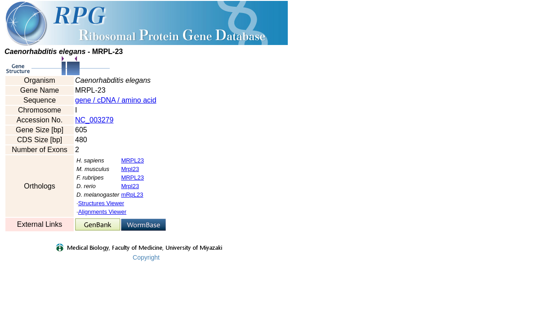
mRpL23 (132, 194)
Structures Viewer (101, 203)
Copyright (146, 257)
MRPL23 (132, 160)
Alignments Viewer (102, 211)
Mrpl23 (130, 169)
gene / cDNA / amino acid (115, 100)
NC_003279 (94, 120)
